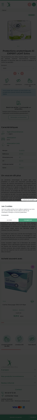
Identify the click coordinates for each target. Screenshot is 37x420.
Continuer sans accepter (28, 200)
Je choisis (9, 220)
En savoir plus (5, 215)
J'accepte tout (28, 220)
